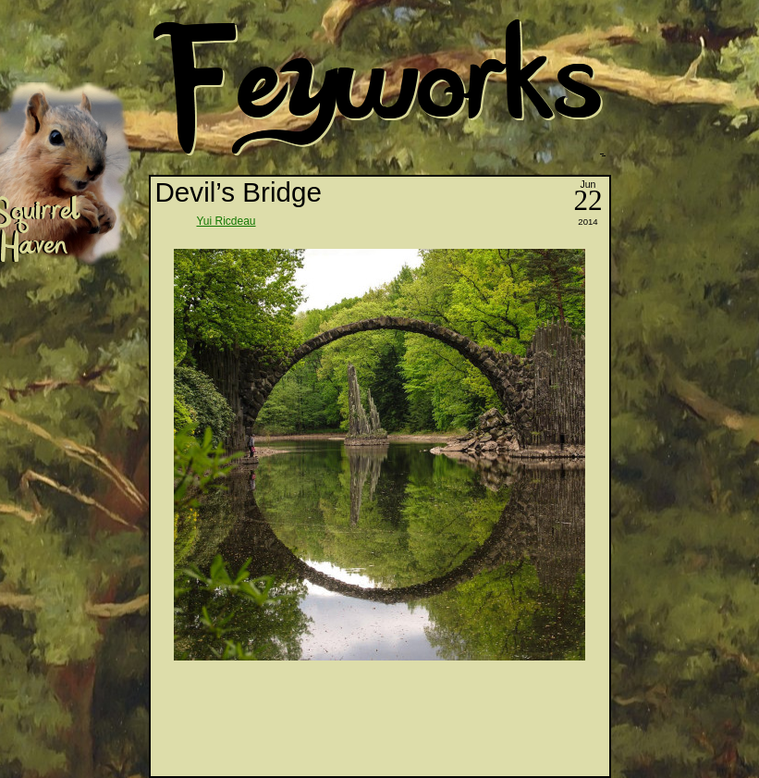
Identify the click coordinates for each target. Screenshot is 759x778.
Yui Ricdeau (226, 221)
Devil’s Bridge (238, 192)
